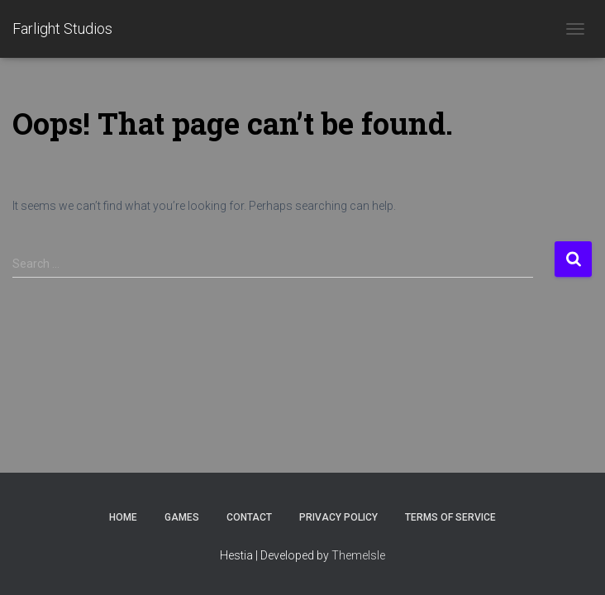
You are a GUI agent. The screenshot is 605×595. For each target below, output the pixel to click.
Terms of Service (450, 517)
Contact (249, 517)
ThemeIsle (358, 555)
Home (123, 517)
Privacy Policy (338, 517)
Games (181, 517)
